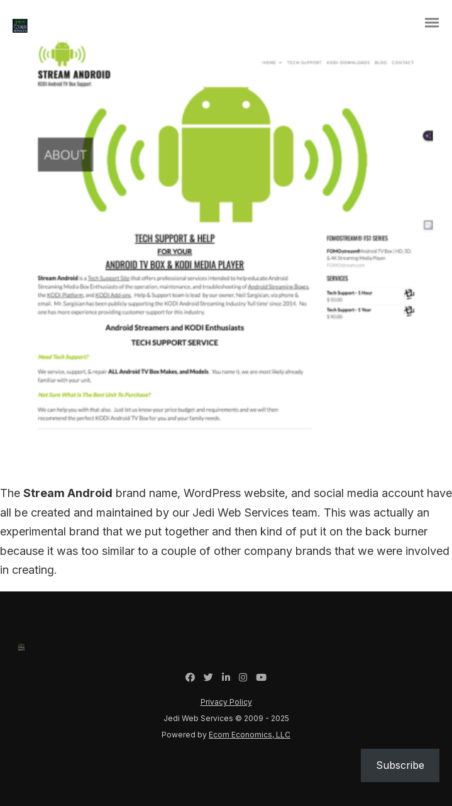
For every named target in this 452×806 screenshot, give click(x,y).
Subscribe (400, 765)
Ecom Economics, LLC (249, 734)
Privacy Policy (226, 702)
